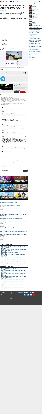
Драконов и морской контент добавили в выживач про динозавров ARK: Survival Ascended (34, 54)
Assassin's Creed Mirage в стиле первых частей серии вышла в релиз (11, 257)
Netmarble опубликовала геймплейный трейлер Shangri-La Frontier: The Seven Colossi (13, 231)
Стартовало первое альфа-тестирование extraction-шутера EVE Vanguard (34, 30)
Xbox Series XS (21, 67)
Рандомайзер (11, 298)
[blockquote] (5, 170)
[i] (2, 170)
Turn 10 (15, 67)
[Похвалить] (1, 73)
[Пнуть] (4, 73)
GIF (8, 170)
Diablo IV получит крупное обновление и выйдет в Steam (10, 252)
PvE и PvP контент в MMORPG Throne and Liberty (8, 268)
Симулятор (11, 67)
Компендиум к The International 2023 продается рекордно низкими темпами (12, 279)
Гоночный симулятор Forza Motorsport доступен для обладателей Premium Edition (13, 259)
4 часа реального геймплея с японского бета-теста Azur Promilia (35, 59)
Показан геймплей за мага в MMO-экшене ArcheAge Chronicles (34, 38)
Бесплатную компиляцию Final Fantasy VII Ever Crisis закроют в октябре (11, 218)
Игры (6, 1)
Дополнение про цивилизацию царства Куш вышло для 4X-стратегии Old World (13, 261)
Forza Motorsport (3, 67)
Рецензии (14, 1)
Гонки (7, 67)
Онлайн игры (11, 293)
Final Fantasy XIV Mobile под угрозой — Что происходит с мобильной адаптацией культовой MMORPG (7, 190)
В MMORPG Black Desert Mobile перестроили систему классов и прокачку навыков (35, 32)
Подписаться (23, 92)
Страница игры (16, 92)
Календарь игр (12, 297)
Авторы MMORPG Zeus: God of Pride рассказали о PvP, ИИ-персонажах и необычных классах (35, 51)
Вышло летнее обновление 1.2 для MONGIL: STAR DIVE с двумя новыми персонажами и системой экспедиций (35, 57)
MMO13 (11, 292)
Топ (17, 1)
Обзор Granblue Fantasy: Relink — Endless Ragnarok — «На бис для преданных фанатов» (6, 182)
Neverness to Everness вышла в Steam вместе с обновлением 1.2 (10, 205)
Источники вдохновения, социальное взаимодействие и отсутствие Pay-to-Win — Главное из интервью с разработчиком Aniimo (7, 197)
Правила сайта (18, 293)
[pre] (7, 170)
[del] (3, 170)
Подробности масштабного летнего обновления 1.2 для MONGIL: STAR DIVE (20, 190)
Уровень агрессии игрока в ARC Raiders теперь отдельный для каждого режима (35, 34)
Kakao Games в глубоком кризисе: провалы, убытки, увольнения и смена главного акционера (20, 198)
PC (17, 67)
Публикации (10, 1)
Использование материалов (19, 292)
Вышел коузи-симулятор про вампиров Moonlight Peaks (8, 202)
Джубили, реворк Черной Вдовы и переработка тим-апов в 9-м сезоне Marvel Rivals (35, 49)
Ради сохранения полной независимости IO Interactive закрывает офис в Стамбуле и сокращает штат (35, 44)
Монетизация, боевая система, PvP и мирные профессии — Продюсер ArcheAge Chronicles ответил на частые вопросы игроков (21, 181)
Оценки (2, 69)
